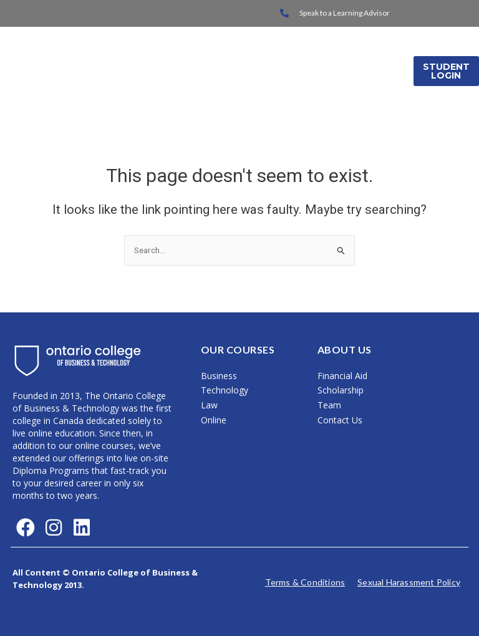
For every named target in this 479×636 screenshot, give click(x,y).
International (356, 55)
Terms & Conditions (305, 582)
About (282, 87)
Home (201, 55)
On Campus (268, 55)
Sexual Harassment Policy (408, 582)
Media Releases (357, 87)
